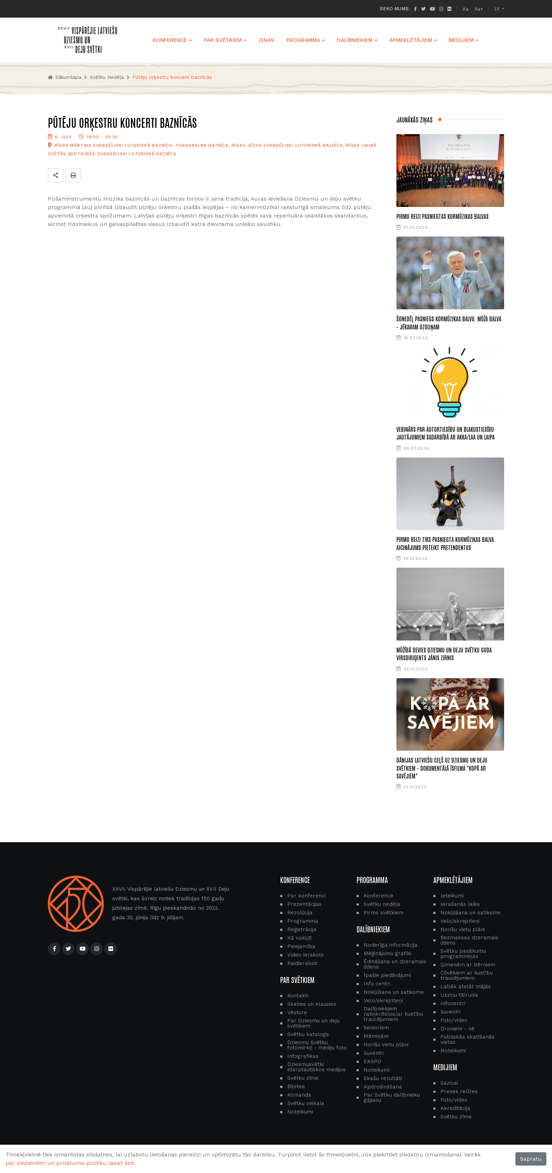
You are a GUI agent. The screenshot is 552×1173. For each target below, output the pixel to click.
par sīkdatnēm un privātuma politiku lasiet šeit (70, 1163)
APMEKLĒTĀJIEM (410, 40)
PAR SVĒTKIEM (223, 40)
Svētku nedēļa (107, 77)
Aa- (466, 9)
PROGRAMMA (303, 40)
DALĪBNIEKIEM (354, 40)
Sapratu (531, 1158)
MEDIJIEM (461, 40)
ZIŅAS (266, 40)
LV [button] (497, 8)
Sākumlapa (64, 77)
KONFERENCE (170, 40)
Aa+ (479, 9)
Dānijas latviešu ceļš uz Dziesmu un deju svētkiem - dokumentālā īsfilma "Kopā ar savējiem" (441, 767)
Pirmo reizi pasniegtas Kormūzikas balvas (442, 216)
